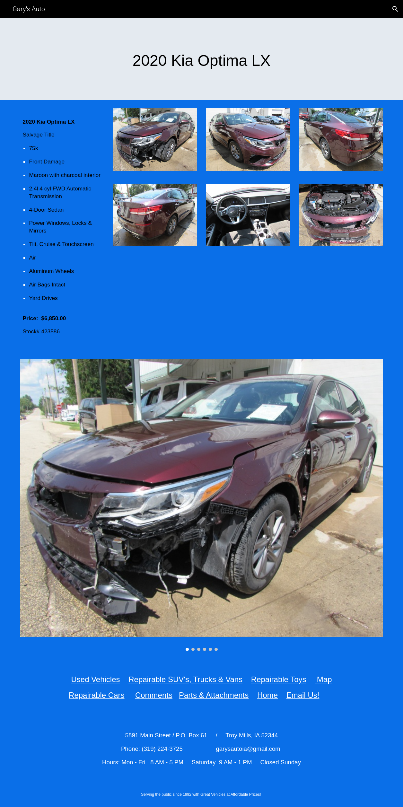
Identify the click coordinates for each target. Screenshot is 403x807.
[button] (395, 9)
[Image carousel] (201, 505)
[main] (201, 59)
